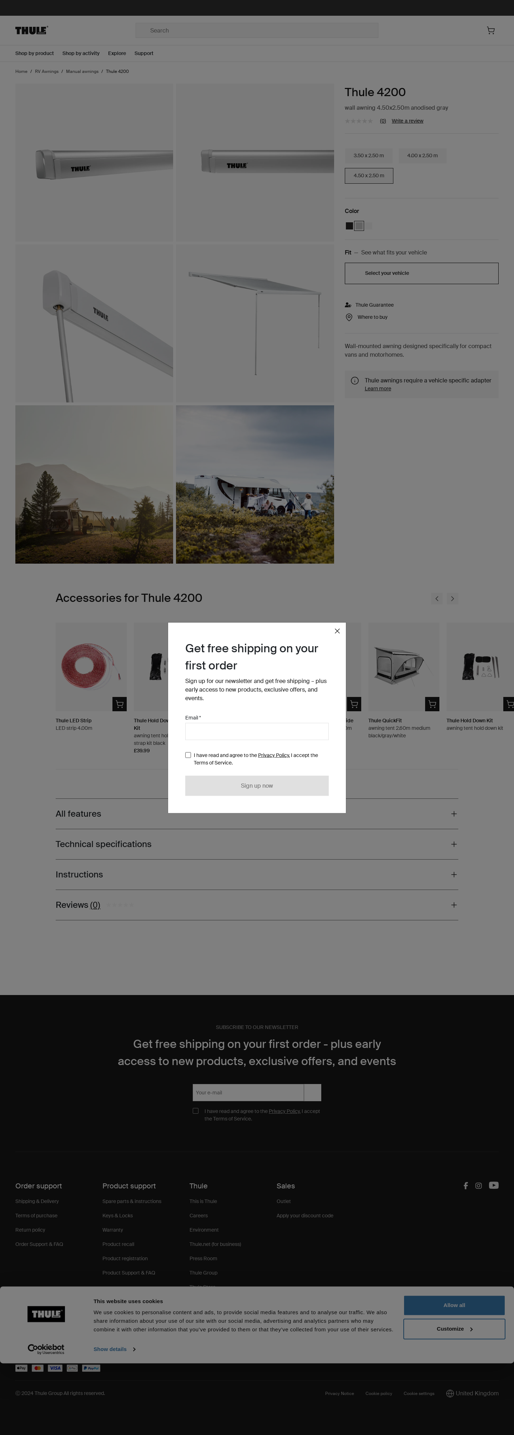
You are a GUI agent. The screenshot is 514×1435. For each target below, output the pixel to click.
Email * (193, 717)
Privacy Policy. (274, 755)
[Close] (337, 631)
